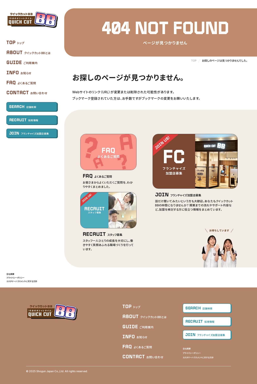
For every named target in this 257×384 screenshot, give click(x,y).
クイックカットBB (32, 19)
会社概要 (10, 274)
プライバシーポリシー (15, 277)
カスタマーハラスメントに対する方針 (21, 281)
